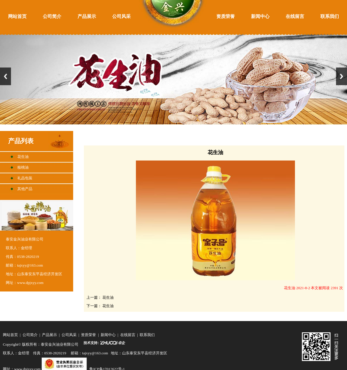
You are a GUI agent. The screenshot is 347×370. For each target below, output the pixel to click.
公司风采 (121, 16)
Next (341, 76)
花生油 (23, 156)
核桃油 (23, 167)
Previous (5, 76)
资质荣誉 (225, 16)
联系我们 (329, 16)
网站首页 (17, 16)
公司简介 (52, 16)
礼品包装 (24, 178)
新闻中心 (260, 16)
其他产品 (24, 189)
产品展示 (86, 16)
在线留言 (295, 16)
